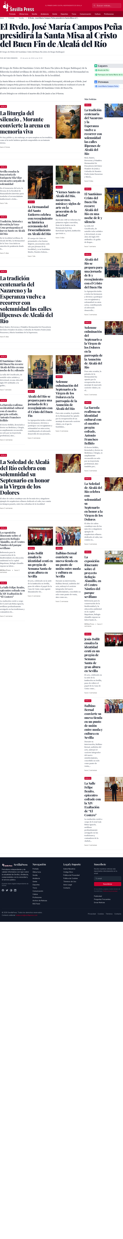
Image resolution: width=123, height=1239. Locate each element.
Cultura (97, 14)
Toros (74, 14)
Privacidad (92, 914)
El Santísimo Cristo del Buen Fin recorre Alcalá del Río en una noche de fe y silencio (12, 365)
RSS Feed (36, 904)
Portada (12, 14)
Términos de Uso (69, 881)
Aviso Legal (67, 885)
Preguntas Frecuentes (102, 899)
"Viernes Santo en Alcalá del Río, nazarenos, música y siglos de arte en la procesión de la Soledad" (68, 203)
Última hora (23, 14)
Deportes (64, 14)
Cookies (101, 914)
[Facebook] (3, 890)
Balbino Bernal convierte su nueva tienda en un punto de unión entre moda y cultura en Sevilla (68, 564)
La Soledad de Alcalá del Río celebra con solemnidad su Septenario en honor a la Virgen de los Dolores (93, 501)
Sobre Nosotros (69, 869)
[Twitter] (7, 890)
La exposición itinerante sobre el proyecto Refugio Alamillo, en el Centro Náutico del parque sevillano (12, 540)
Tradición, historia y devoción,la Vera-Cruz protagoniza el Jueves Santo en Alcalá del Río (12, 227)
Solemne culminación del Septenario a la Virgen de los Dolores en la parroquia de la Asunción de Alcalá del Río (67, 395)
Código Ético (68, 872)
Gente (54, 14)
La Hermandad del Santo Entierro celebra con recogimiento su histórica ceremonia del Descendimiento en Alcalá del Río (40, 220)
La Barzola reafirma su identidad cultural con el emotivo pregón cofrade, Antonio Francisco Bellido (12, 412)
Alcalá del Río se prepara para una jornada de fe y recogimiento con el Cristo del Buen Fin (40, 406)
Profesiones (109, 14)
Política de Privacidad (71, 875)
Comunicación (85, 14)
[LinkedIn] (15, 890)
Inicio (2, 18)
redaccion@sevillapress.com (26, 915)
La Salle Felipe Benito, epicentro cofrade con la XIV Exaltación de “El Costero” (12, 592)
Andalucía (45, 14)
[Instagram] (11, 890)
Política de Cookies (70, 878)
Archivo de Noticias (40, 901)
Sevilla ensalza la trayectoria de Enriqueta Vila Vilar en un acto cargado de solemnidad (12, 178)
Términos (109, 914)
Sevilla (34, 14)
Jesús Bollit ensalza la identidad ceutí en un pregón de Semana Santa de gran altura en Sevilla (40, 564)
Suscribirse (107, 884)
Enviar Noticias (99, 902)
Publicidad (98, 896)
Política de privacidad (110, 891)
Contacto (66, 888)
